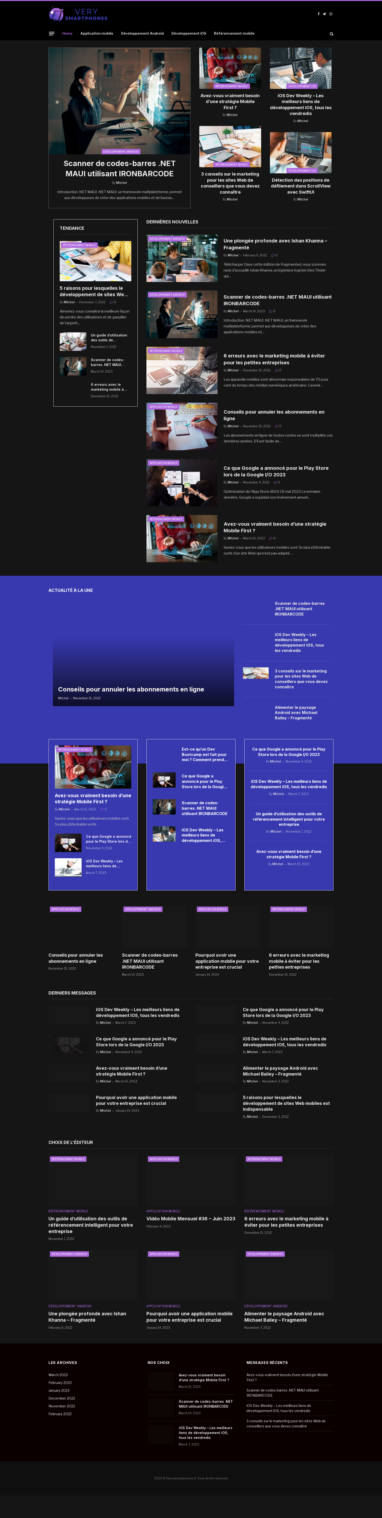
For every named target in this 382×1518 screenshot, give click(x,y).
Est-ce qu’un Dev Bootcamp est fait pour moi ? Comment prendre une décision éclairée (205, 758)
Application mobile (96, 33)
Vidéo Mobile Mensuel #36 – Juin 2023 (190, 1241)
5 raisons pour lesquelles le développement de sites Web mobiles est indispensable (93, 292)
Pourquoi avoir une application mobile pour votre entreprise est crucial (227, 962)
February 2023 (60, 1405)
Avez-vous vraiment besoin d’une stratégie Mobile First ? (230, 101)
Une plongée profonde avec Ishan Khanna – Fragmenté (277, 245)
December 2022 (61, 1421)
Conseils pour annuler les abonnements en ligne (276, 416)
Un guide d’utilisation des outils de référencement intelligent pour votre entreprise (109, 338)
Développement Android (142, 33)
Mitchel (121, 184)
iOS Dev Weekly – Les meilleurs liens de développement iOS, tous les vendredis (301, 104)
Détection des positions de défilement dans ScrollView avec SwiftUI (301, 186)
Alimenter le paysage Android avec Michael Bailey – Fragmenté (296, 713)
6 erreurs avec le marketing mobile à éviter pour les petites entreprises (110, 388)
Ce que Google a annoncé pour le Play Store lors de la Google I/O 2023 (277, 472)
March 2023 (58, 1397)
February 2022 (60, 1436)
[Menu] (51, 33)
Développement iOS (189, 33)
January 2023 (58, 1413)
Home (67, 33)
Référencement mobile (234, 33)
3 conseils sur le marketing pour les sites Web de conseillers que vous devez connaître (230, 182)
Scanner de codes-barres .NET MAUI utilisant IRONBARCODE (119, 169)
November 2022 (61, 1429)
